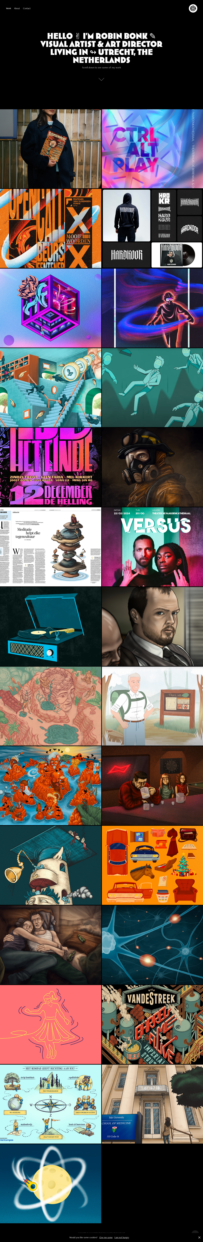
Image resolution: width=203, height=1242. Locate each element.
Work (8, 8)
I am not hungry (121, 1237)
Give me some (106, 1237)
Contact (27, 8)
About (17, 8)
